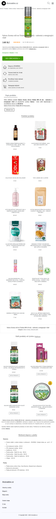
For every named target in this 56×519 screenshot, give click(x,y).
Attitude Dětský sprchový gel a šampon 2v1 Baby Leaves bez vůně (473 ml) (15, 211)
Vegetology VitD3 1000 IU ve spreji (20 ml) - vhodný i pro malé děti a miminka (40, 280)
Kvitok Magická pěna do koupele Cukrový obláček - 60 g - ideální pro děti (40, 211)
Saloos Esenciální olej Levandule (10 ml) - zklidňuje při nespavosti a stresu (14, 368)
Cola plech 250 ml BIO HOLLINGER (15, 178)
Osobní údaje (6, 500)
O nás (4, 504)
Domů (1, 8)
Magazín (4, 491)
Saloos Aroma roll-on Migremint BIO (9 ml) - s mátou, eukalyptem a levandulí (15, 280)
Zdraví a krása (12, 8)
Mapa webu (5, 494)
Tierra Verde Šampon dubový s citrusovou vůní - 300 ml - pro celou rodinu (15, 145)
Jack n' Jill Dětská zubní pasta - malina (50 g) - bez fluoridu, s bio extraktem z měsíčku (40, 315)
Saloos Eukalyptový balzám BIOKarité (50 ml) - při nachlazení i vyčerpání (41, 407)
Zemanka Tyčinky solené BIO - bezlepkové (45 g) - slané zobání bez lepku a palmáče (41, 245)
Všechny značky (6, 487)
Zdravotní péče (34, 329)
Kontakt (4, 507)
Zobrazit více (9, 109)
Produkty (6, 8)
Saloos (14, 48)
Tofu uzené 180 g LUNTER (40, 178)
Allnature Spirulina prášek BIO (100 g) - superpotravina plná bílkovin (15, 245)
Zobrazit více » (32, 48)
